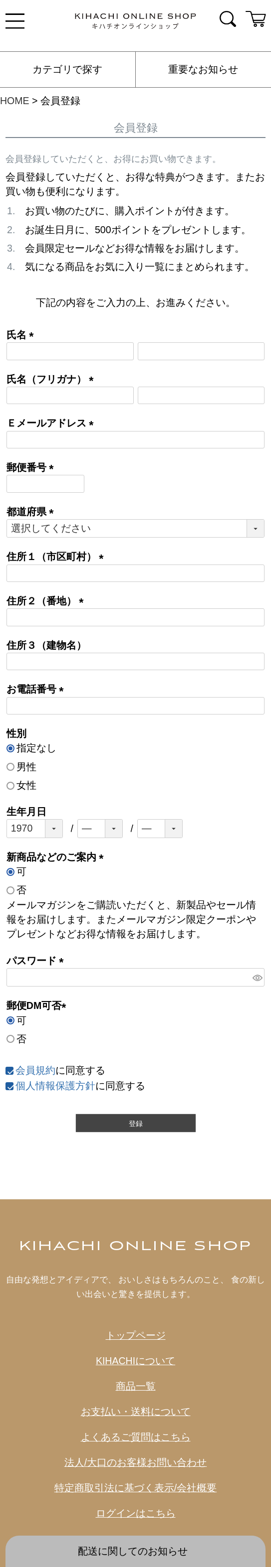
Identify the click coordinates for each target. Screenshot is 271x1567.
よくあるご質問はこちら (136, 1436)
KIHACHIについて (135, 1360)
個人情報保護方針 (55, 1085)
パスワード (37, 960)
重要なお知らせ (203, 69)
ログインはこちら (136, 1513)
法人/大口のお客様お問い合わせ (135, 1462)
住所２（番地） (47, 600)
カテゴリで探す (67, 69)
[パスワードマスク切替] (257, 977)
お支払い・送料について (136, 1411)
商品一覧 (136, 1386)
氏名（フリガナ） (52, 379)
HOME (14, 100)
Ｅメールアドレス (52, 423)
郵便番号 (32, 467)
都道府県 (32, 511)
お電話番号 (37, 689)
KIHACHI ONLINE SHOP (136, 1246)
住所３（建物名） (46, 645)
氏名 (22, 334)
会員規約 (35, 1070)
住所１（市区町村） (57, 556)
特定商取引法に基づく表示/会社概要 (135, 1487)
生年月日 (26, 811)
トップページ (136, 1335)
